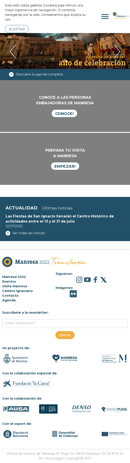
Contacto (10, 296)
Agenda (9, 300)
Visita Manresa (14, 286)
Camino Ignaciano (17, 291)
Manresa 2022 (14, 277)
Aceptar (17, 29)
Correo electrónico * (20, 323)
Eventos (9, 281)
